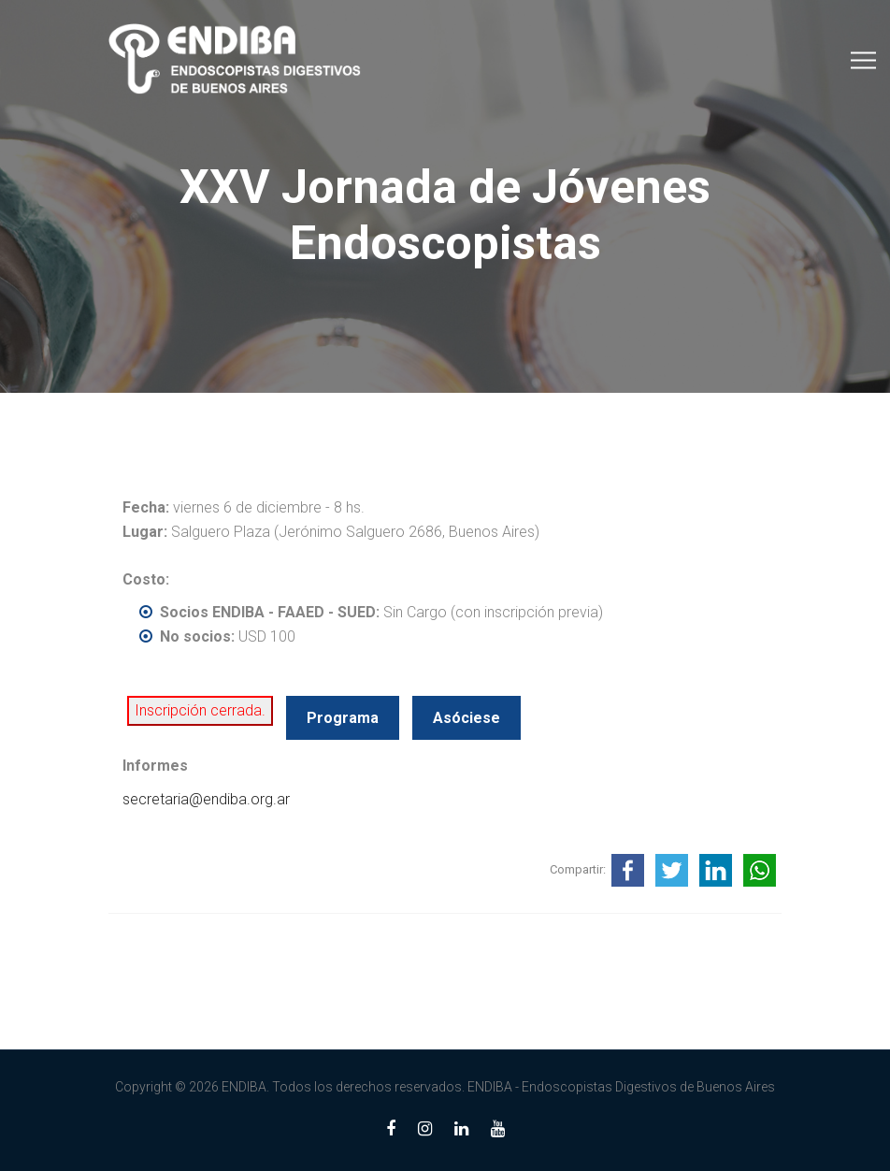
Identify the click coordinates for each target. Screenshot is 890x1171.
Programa (343, 718)
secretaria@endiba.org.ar (206, 799)
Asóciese (466, 718)
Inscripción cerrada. (200, 710)
